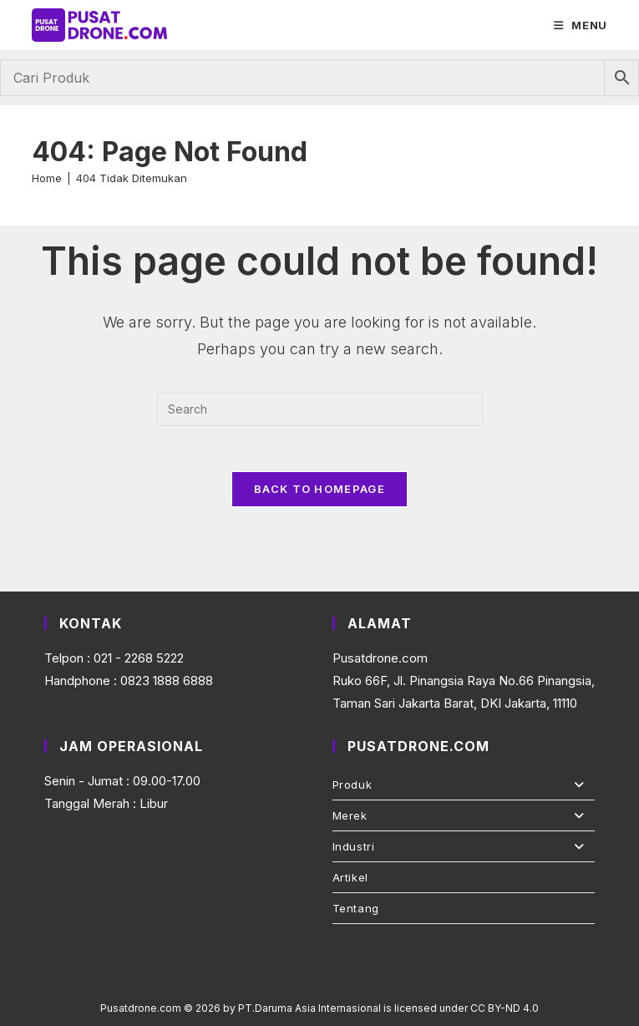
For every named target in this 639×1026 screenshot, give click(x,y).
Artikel (350, 877)
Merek (463, 815)
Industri (463, 846)
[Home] (47, 175)
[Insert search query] (320, 406)
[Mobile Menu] (580, 25)
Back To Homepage (319, 490)
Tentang (355, 908)
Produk (463, 785)
